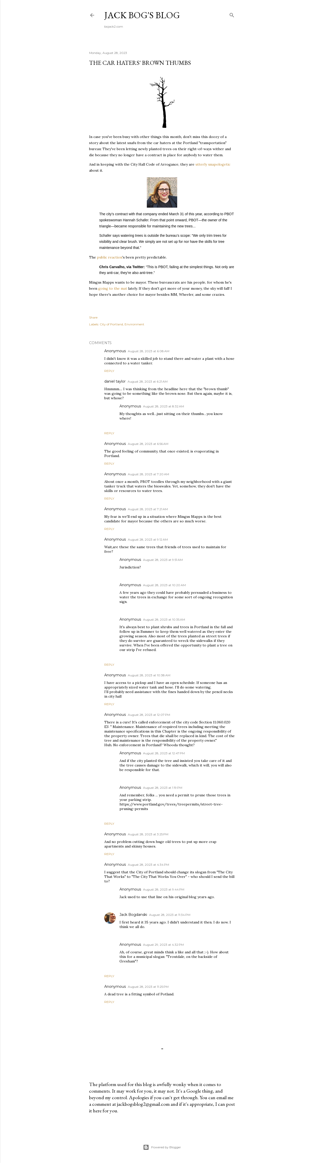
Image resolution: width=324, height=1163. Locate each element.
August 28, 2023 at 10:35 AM (164, 619)
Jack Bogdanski (133, 914)
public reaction (109, 257)
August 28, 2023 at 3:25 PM (148, 834)
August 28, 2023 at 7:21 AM (148, 509)
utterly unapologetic (212, 164)
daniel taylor (115, 381)
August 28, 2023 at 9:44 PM (163, 889)
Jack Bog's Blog (142, 15)
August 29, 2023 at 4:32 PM (163, 945)
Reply (109, 371)
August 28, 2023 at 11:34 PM (169, 915)
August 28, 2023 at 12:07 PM (149, 715)
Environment (134, 324)
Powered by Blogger (162, 1147)
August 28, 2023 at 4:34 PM (148, 864)
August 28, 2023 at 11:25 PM (148, 987)
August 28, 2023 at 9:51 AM (163, 560)
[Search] (232, 14)
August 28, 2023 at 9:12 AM (148, 539)
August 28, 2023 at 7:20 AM (148, 474)
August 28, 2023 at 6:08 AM (148, 351)
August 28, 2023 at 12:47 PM (164, 753)
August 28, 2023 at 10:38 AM (149, 675)
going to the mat (112, 288)
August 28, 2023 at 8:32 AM (163, 406)
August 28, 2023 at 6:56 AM (148, 444)
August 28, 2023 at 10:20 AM (164, 585)
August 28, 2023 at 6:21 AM (148, 381)
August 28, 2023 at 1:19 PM (162, 788)
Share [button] (93, 317)
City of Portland (111, 324)
